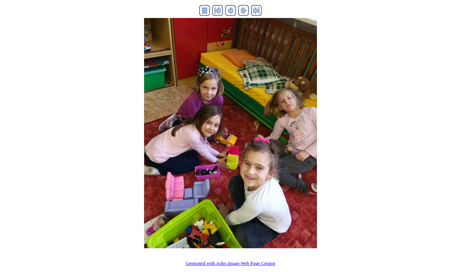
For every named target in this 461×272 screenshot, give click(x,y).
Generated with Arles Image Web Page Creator (230, 263)
